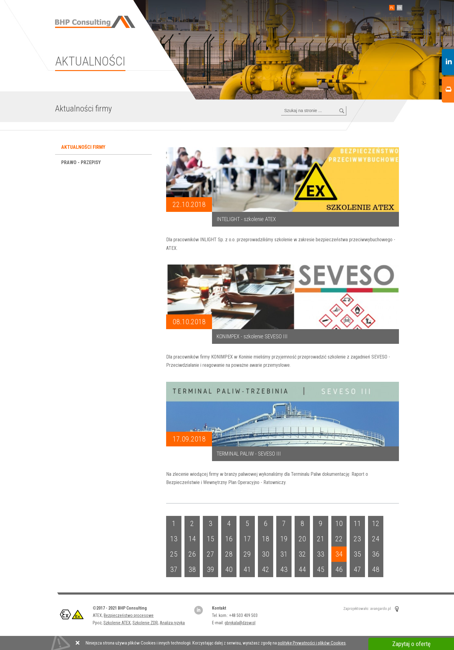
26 (192, 554)
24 (375, 539)
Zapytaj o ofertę (411, 644)
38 (192, 569)
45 (320, 569)
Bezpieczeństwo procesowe (129, 615)
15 (210, 539)
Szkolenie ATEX (117, 622)
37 (173, 569)
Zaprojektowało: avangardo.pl (367, 609)
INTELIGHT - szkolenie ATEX (246, 219)
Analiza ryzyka (172, 622)
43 (284, 569)
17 (247, 539)
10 (339, 523)
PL (392, 8)
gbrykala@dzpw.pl (239, 622)
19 (284, 539)
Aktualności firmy (83, 147)
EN (400, 8)
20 (302, 539)
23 (357, 539)
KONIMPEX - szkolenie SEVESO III (252, 336)
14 (192, 539)
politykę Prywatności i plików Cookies (312, 643)
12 (375, 523)
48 (375, 569)
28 (229, 554)
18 (265, 539)
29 (247, 554)
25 (173, 554)
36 (375, 554)
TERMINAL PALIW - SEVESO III (249, 453)
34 (339, 554)
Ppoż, (98, 622)
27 (210, 554)
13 (173, 539)
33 (320, 554)
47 (357, 569)
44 (302, 569)
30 (265, 554)
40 (229, 569)
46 (339, 569)
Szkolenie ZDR (145, 622)
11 (357, 523)
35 (357, 554)
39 (210, 569)
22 (339, 539)
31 (284, 554)
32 (302, 554)
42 (265, 569)
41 (247, 569)
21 (320, 539)
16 (229, 539)
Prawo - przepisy (81, 162)
